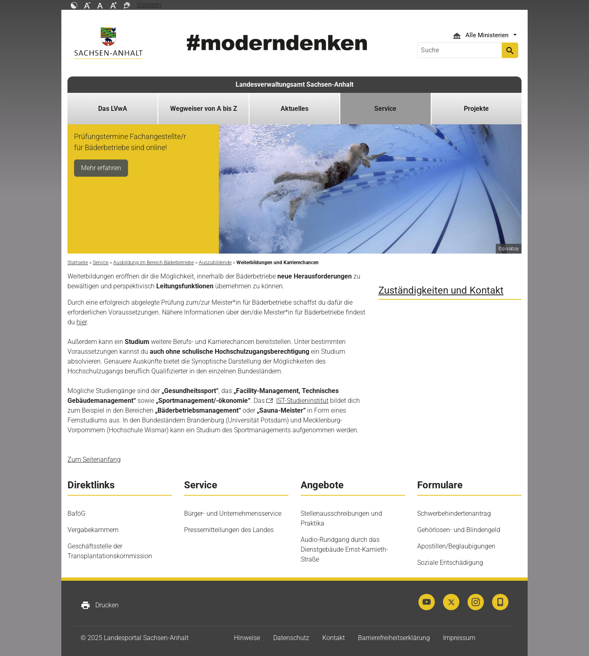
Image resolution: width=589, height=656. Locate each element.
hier (81, 322)
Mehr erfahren (101, 168)
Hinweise (247, 638)
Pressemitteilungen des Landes (229, 530)
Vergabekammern (93, 530)
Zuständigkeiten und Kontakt (441, 290)
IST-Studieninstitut (302, 400)
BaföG (76, 513)
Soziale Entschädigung (450, 562)
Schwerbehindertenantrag (454, 513)
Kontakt (333, 638)
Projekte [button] (476, 108)
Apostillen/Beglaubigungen (456, 546)
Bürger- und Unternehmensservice (232, 513)
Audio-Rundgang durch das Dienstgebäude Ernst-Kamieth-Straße (344, 549)
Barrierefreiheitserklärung (394, 638)
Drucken (100, 605)
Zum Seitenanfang (94, 459)
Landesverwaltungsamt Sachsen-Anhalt (294, 84)
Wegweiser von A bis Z (203, 108)
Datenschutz (291, 638)
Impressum (459, 638)
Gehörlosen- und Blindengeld (458, 530)
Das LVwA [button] (112, 108)
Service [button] (385, 108)
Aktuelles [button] (294, 108)
